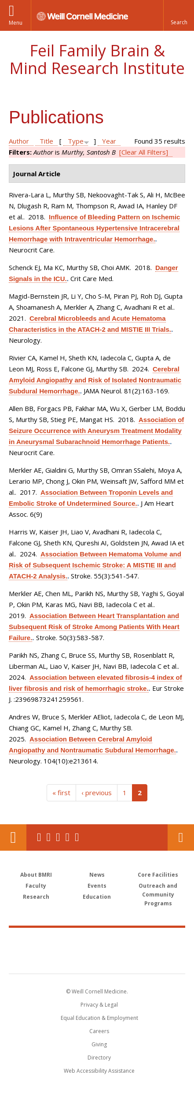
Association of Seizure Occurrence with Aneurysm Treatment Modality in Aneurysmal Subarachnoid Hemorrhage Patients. (96, 430)
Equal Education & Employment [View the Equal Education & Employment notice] (99, 1018)
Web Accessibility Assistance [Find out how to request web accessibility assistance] (99, 1070)
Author (19, 141)
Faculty (36, 885)
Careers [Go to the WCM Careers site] (99, 1031)
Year (109, 141)
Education (97, 896)
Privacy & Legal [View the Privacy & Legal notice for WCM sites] (99, 1004)
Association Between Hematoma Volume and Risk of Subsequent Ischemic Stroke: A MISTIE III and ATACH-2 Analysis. (95, 565)
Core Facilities (158, 874)
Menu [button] (15, 22)
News (97, 874)
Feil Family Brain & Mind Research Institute (97, 59)
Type (76, 141)
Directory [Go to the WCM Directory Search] (99, 1057)
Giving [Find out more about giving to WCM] (99, 1044)
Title (46, 141)
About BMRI (36, 874)
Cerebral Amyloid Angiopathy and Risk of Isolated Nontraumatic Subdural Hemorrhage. (95, 380)
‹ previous (96, 792)
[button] (178, 15)
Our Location (13, 837)
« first (61, 792)
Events (97, 885)
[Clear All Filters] (143, 152)
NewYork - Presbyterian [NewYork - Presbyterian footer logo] (97, 959)
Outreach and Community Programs (158, 894)
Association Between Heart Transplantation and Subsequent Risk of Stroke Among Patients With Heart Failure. (94, 626)
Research (36, 896)
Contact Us (181, 837)
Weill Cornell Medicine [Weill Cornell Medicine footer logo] (97, 941)
